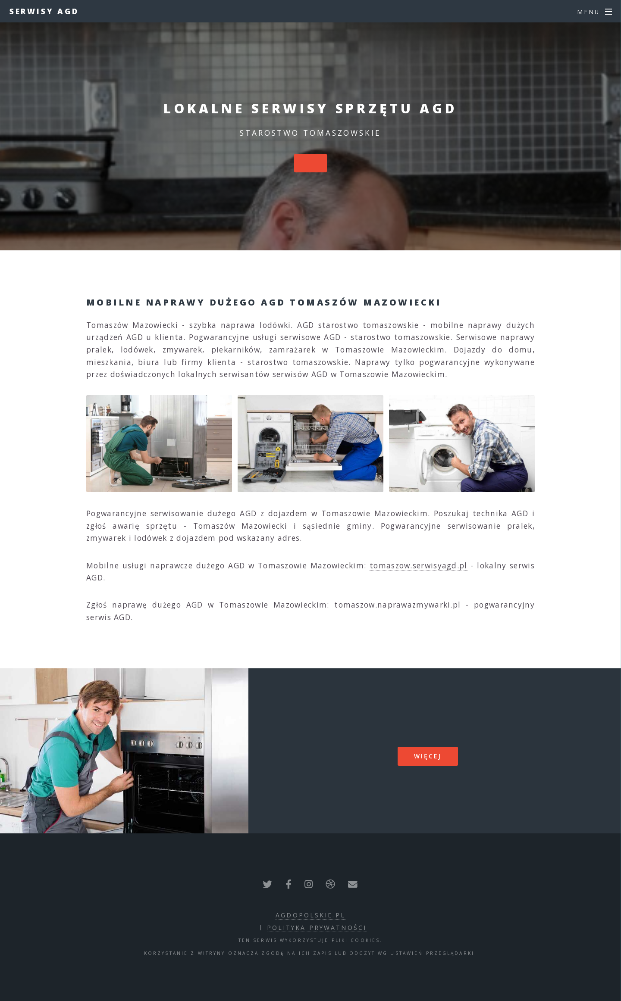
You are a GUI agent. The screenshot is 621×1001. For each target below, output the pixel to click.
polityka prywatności (317, 927)
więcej (428, 756)
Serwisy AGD (44, 11)
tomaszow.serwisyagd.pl (418, 565)
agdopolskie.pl (310, 915)
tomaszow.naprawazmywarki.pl (397, 604)
